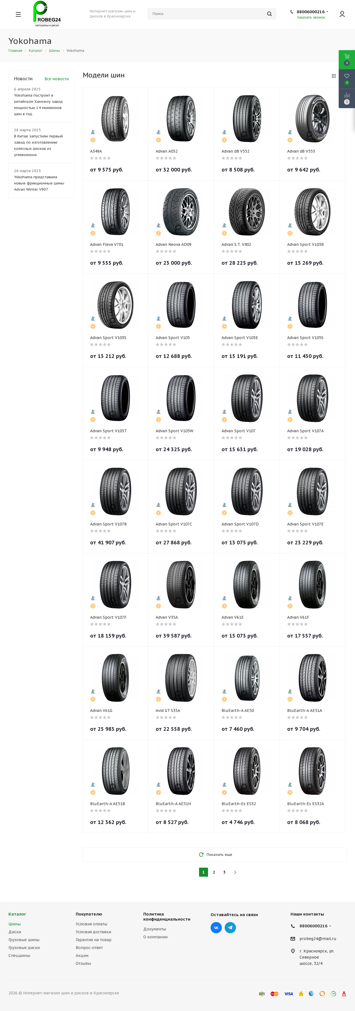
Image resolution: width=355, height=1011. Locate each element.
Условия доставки (93, 931)
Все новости (56, 78)
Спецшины (19, 955)
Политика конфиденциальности (166, 916)
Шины (14, 924)
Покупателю (89, 914)
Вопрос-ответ (89, 947)
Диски (14, 931)
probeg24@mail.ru (318, 938)
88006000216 (311, 11)
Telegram (230, 927)
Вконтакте (216, 927)
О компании (155, 936)
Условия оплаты (91, 924)
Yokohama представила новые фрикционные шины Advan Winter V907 (39, 183)
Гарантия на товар (93, 939)
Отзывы (83, 963)
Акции (82, 955)
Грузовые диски (24, 947)
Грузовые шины (23, 939)
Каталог (17, 914)
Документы (154, 929)
